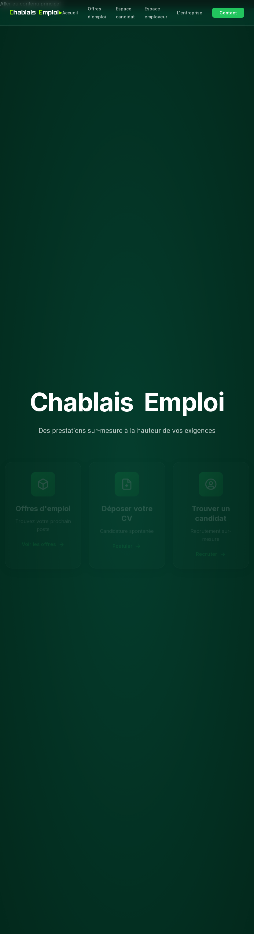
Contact (228, 12)
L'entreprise (189, 12)
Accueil (70, 12)
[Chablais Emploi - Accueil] (36, 13)
